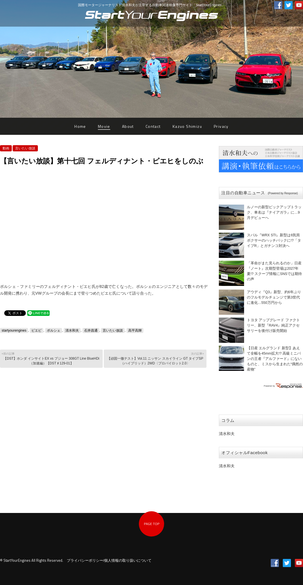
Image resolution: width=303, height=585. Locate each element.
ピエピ (36, 330)
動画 (6, 148)
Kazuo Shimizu (187, 126)
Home (80, 126)
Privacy (221, 126)
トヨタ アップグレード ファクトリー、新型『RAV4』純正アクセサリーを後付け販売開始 (273, 325)
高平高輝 (135, 330)
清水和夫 (72, 330)
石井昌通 (91, 330)
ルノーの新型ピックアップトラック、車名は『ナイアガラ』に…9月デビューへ (274, 212)
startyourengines (14, 330)
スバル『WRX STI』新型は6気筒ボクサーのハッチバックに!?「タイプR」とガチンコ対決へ (274, 240)
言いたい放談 (25, 148)
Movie (104, 126)
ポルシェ (53, 330)
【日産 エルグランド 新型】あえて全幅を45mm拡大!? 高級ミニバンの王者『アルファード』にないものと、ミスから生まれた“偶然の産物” (275, 358)
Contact (153, 126)
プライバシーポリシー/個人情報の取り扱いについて (109, 561)
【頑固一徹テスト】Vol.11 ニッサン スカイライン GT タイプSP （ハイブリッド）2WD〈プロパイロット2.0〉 (154, 358)
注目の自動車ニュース (259, 192)
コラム (228, 420)
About (128, 126)
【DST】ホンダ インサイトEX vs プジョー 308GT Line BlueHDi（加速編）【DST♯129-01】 (51, 358)
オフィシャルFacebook (244, 452)
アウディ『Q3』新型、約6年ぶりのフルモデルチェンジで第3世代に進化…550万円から (274, 297)
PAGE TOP (151, 523)
